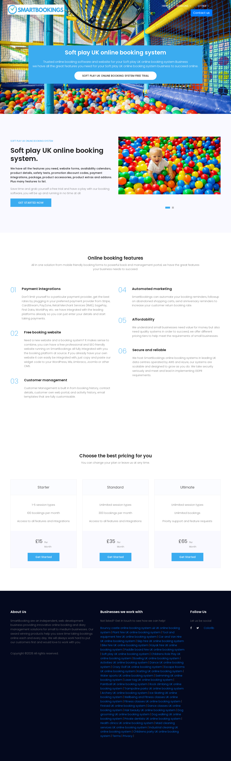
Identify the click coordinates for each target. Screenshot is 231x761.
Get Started (43, 557)
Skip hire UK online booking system (160, 641)
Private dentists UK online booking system (152, 719)
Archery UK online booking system (124, 693)
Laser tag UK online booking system (148, 680)
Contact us (201, 13)
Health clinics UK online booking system (127, 723)
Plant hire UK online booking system (136, 632)
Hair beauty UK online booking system (150, 710)
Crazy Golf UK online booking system (137, 667)
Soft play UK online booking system (125, 654)
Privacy (128, 736)
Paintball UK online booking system (123, 684)
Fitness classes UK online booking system (152, 701)
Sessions (182, 6)
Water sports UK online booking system (126, 675)
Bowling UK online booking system (156, 658)
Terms (116, 736)
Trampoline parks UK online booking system (154, 688)
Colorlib (209, 628)
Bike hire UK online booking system (125, 645)
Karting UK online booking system (159, 671)
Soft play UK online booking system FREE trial (115, 76)
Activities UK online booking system (124, 662)
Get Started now (31, 203)
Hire (164, 6)
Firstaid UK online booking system (123, 706)
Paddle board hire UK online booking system (154, 649)
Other (202, 6)
